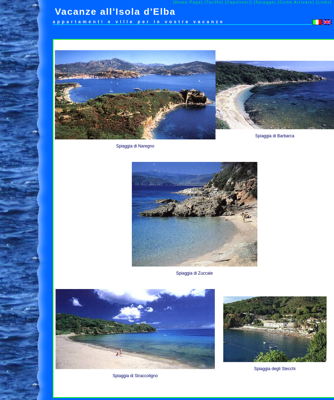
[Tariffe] (214, 2)
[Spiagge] (265, 2)
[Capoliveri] (238, 2)
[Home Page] (188, 2)
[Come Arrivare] (296, 2)
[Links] (324, 2)
